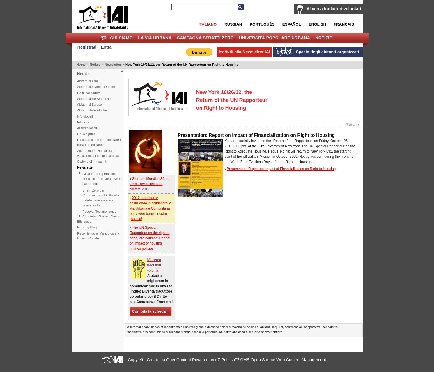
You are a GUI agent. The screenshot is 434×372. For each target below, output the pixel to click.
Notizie (323, 38)
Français (344, 24)
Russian (233, 24)
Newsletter (112, 64)
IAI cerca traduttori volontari (333, 8)
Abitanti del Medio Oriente (96, 86)
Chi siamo (121, 38)
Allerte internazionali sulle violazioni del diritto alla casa (98, 153)
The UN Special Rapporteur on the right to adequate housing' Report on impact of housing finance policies (150, 238)
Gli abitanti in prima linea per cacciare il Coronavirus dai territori (101, 178)
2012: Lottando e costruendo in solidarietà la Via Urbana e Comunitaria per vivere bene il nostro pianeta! (150, 208)
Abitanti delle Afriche (92, 110)
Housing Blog (87, 227)
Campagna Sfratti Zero (205, 38)
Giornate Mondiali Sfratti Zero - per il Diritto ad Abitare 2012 (149, 184)
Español (291, 24)
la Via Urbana (154, 38)
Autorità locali (87, 128)
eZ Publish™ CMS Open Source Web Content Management (270, 359)
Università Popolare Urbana (274, 38)
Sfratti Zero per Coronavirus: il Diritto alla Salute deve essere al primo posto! (100, 198)
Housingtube (86, 134)
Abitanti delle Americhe (94, 98)
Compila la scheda (149, 311)
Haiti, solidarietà (88, 93)
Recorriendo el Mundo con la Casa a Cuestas (98, 236)
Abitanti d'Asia (87, 81)
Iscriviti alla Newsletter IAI (244, 51)
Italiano (208, 24)
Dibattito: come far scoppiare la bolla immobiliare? (100, 142)
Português (262, 24)
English (317, 24)
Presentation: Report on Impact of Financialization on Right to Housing (281, 169)
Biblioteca (84, 221)
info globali (85, 116)
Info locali (84, 122)
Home (103, 38)
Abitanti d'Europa (89, 104)
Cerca (240, 7)
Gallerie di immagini (91, 161)
